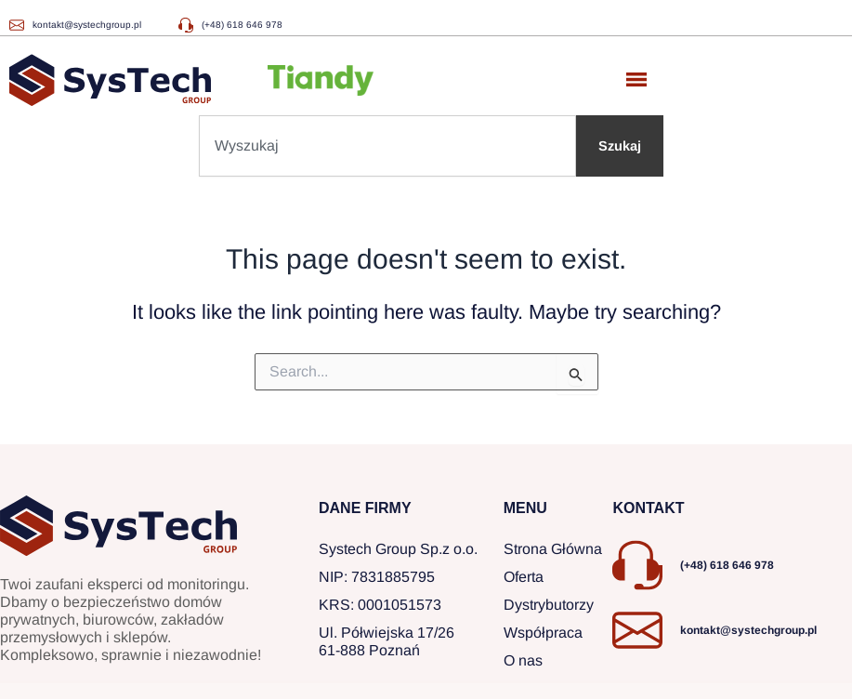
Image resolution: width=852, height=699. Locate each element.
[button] (637, 80)
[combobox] (387, 146)
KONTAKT (648, 508)
